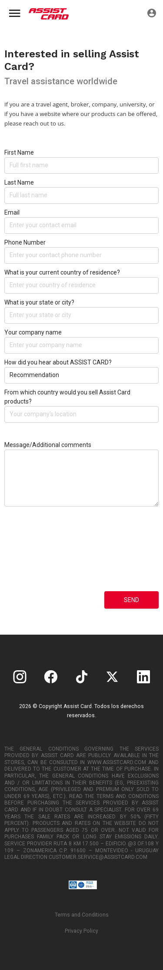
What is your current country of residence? (62, 272)
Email (12, 212)
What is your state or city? (39, 302)
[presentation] (40, 555)
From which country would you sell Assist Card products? (67, 397)
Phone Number (25, 242)
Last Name (19, 182)
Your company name (33, 332)
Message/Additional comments (47, 444)
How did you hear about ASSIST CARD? (58, 362)
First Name (19, 152)
